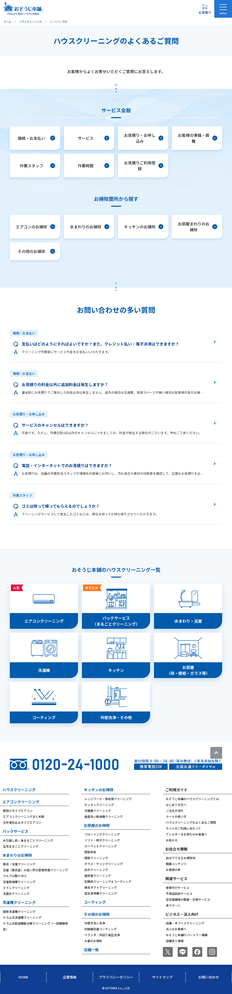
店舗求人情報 (175, 941)
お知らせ (172, 840)
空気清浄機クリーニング (100, 893)
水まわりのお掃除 (17, 855)
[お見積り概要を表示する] (205, 9)
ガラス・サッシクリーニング (103, 864)
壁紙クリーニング (96, 858)
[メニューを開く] (223, 9)
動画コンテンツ (176, 864)
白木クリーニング (96, 870)
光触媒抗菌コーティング (100, 929)
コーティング (95, 902)
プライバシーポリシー (116, 977)
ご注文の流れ (175, 810)
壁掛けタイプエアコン (17, 810)
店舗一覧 (91, 949)
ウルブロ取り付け (15, 876)
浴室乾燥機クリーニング (19, 882)
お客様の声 (173, 870)
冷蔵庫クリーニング (97, 810)
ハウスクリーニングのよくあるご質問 (191, 822)
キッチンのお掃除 (98, 789)
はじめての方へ (176, 805)
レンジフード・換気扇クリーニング (108, 799)
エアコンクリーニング (20, 801)
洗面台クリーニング (16, 893)
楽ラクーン (173, 905)
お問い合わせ (208, 977)
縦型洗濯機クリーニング (19, 911)
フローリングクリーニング (102, 834)
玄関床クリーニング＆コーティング (107, 881)
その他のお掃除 (97, 914)
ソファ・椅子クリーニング (102, 840)
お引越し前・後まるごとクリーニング (28, 840)
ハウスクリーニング (19, 789)
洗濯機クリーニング (19, 902)
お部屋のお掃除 (97, 825)
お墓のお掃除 (93, 941)
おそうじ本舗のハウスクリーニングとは (192, 799)
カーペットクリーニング (100, 846)
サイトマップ (162, 977)
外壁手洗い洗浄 (94, 923)
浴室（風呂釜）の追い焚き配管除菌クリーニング (35, 870)
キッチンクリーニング (99, 805)
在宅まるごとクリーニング (20, 846)
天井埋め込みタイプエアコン (22, 822)
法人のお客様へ (176, 929)
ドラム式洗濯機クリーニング (22, 917)
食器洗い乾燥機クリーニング (103, 816)
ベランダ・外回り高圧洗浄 (102, 935)
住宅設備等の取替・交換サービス (188, 899)
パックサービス (15, 831)
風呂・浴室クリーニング (19, 864)
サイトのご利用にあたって (183, 828)
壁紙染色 (90, 852)
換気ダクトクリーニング (100, 887)
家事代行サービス (177, 887)
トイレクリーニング (16, 887)
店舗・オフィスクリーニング (185, 923)
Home (23, 977)
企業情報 (70, 977)
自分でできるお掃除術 (180, 858)
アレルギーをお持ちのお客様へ (186, 834)
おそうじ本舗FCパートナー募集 (187, 935)
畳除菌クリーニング (97, 875)
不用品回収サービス (179, 893)
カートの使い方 (176, 816)
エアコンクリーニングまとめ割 (23, 816)
